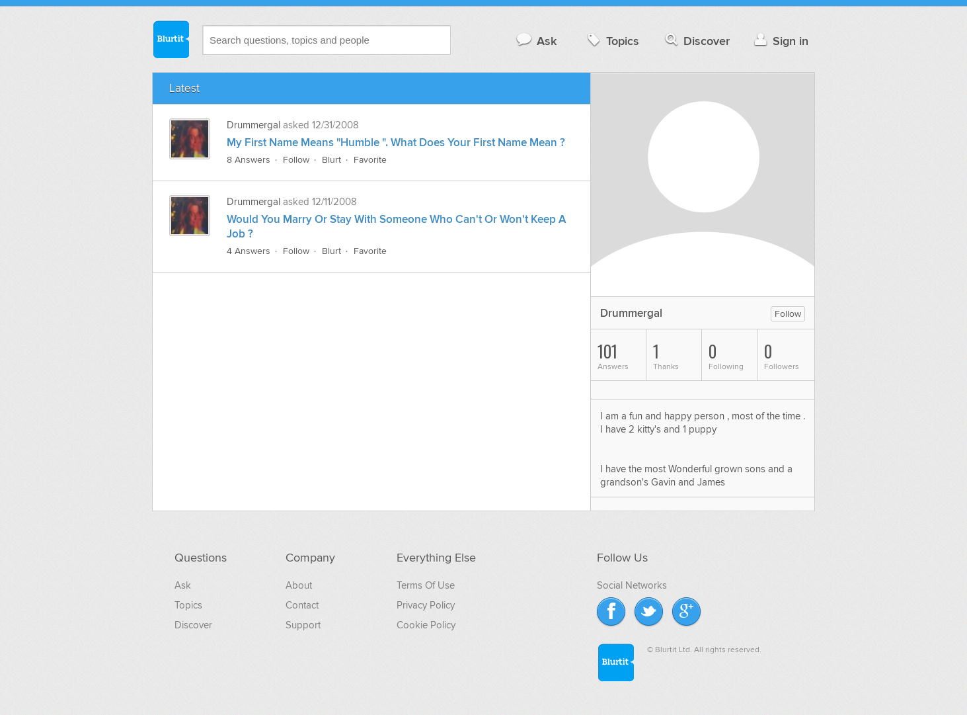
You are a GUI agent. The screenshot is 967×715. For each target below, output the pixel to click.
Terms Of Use (426, 585)
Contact (302, 605)
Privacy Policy (426, 605)
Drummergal (255, 125)
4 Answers (248, 251)
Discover (696, 40)
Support (303, 625)
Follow (296, 159)
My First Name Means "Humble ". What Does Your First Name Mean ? (396, 142)
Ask (536, 40)
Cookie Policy (426, 625)
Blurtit (170, 39)
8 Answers (248, 159)
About (299, 585)
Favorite (370, 159)
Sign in (779, 40)
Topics (611, 40)
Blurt (331, 159)
